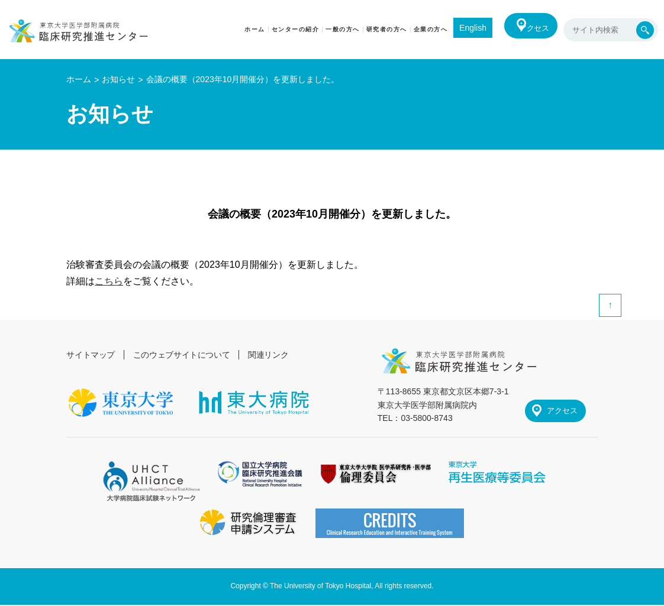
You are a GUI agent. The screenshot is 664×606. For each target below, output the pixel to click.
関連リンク (272, 354)
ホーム (78, 79)
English (459, 28)
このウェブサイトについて (184, 354)
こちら (109, 281)
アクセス (529, 29)
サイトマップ (91, 354)
